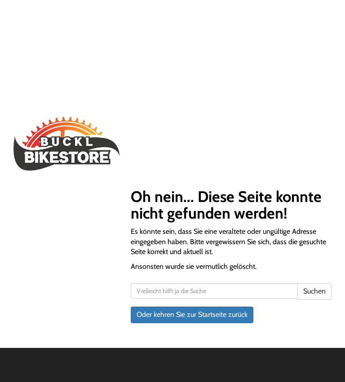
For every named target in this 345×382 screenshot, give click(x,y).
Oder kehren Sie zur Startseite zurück (192, 314)
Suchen (314, 291)
